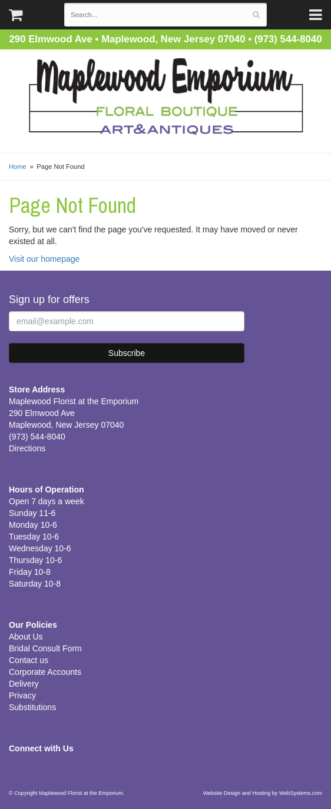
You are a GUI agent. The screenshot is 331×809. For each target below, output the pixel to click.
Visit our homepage (44, 259)
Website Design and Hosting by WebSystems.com (262, 793)
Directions (27, 448)
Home (18, 166)
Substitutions (32, 707)
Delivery (24, 683)
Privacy (22, 695)
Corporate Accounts (45, 672)
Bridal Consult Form (45, 648)
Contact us (28, 660)
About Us (26, 636)
